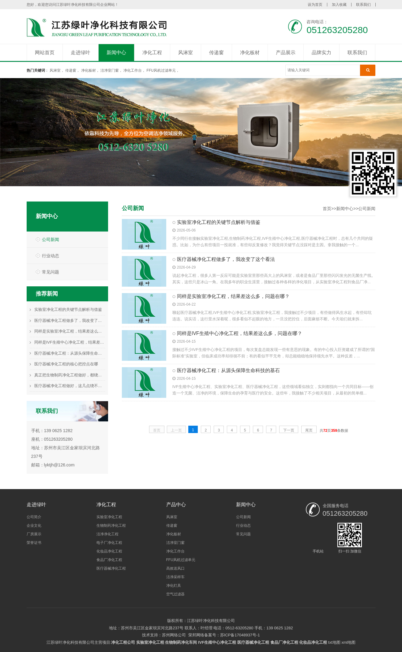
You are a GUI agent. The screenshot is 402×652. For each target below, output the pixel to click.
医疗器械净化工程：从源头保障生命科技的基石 (69, 353)
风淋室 (185, 52)
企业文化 (34, 525)
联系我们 (363, 4)
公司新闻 (50, 239)
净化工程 (152, 52)
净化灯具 (173, 585)
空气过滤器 (175, 594)
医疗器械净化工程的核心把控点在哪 (66, 364)
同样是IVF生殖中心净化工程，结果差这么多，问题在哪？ (69, 342)
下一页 (288, 430)
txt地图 (334, 642)
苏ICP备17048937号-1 (240, 635)
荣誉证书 (34, 543)
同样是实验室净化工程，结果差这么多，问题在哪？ (69, 331)
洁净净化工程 (107, 534)
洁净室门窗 (109, 70)
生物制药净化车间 (181, 642)
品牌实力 (321, 52)
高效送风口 (175, 568)
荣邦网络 (196, 635)
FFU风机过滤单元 (161, 70)
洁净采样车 (175, 577)
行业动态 (50, 255)
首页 (327, 208)
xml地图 (348, 642)
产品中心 (176, 504)
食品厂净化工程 (109, 560)
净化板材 (250, 52)
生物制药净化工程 (111, 525)
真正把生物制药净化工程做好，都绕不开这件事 (69, 375)
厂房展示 (34, 534)
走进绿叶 (80, 52)
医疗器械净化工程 (111, 568)
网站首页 (44, 52)
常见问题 (50, 271)
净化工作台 (132, 70)
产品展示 (285, 52)
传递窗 (216, 52)
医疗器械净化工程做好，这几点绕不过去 (69, 385)
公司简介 (34, 517)
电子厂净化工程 (109, 543)
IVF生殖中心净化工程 (217, 642)
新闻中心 (116, 52)
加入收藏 (339, 4)
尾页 (309, 430)
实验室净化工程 (109, 517)
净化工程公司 (123, 642)
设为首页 (315, 4)
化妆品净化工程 (109, 551)
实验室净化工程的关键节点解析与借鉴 (68, 309)
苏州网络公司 (174, 635)
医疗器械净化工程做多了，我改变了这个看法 (69, 320)
